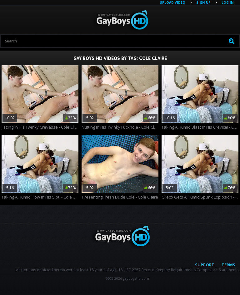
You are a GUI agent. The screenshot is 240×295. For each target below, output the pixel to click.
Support (204, 265)
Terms (228, 265)
